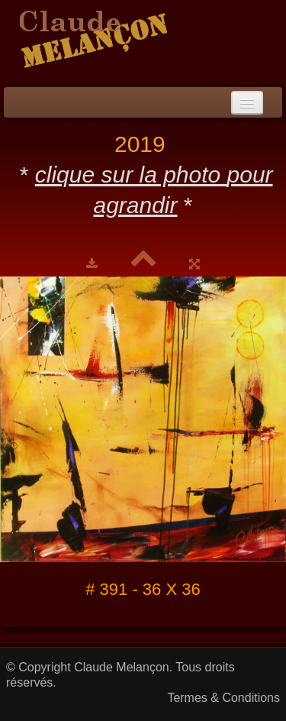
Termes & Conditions (223, 697)
